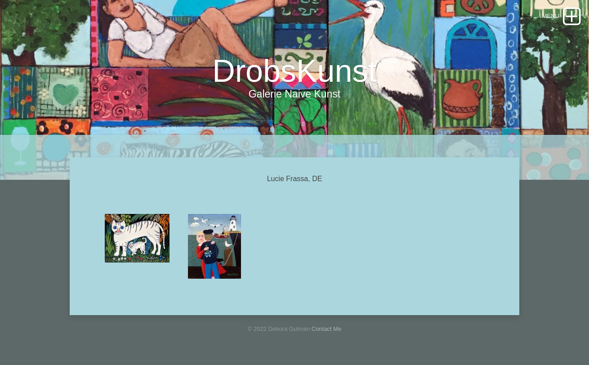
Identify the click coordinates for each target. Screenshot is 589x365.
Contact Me (326, 328)
